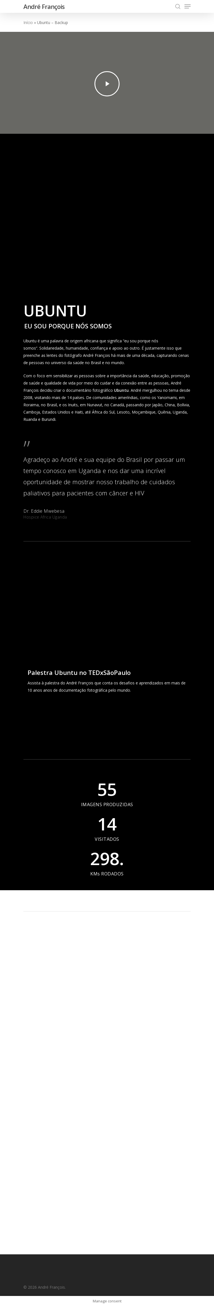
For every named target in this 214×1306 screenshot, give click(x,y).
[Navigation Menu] (187, 6)
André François (44, 6)
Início (28, 22)
